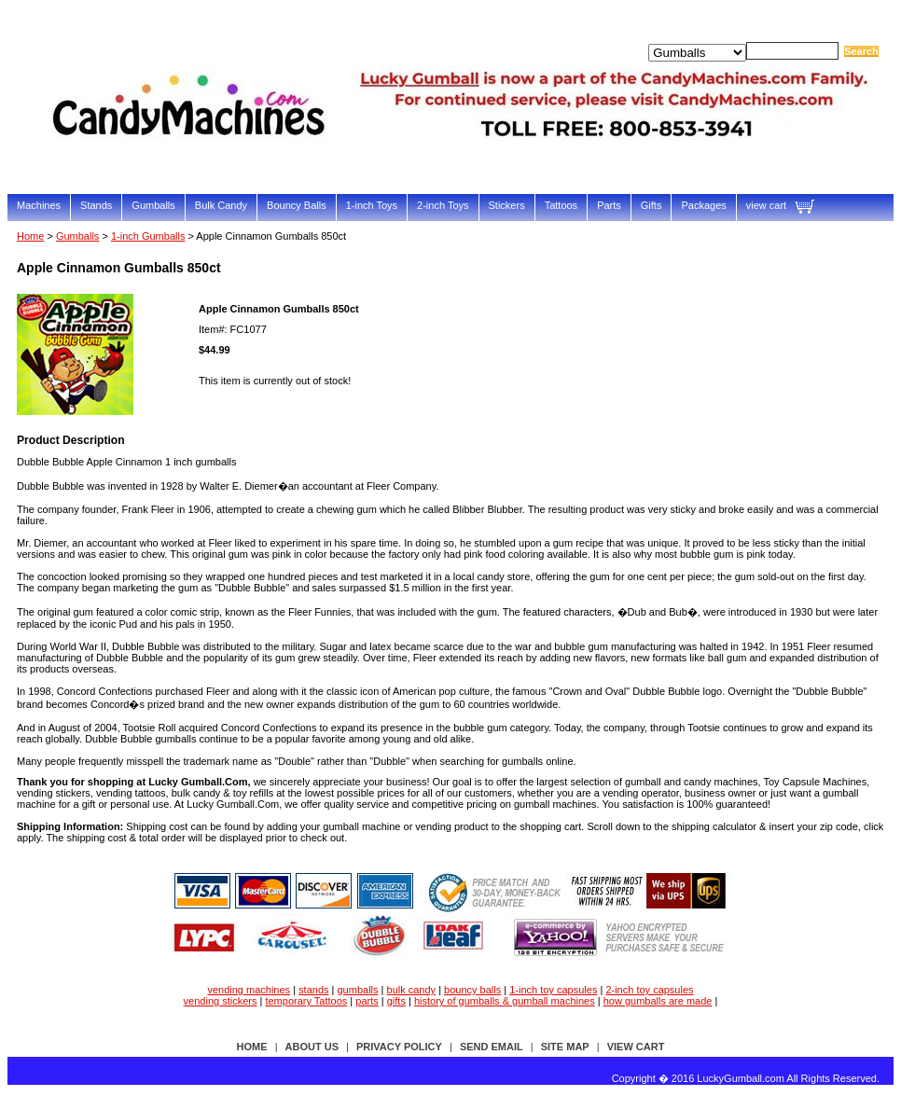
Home (30, 236)
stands (313, 989)
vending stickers (220, 1000)
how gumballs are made (658, 1000)
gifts (396, 1000)
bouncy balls (472, 989)
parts (366, 1000)
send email (491, 1046)
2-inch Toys (442, 205)
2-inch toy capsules (649, 989)
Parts (609, 205)
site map (565, 1046)
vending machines (248, 989)
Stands (96, 205)
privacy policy (399, 1046)
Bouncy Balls (296, 205)
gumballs (358, 989)
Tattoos (561, 205)
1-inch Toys (371, 205)
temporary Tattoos (306, 1000)
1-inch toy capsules (553, 989)
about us (312, 1046)
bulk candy (412, 989)
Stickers (507, 205)
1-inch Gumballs (148, 236)
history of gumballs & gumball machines (504, 1000)
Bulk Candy (221, 205)
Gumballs (153, 205)
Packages (703, 205)
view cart (766, 205)
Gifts (651, 205)
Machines (39, 205)
